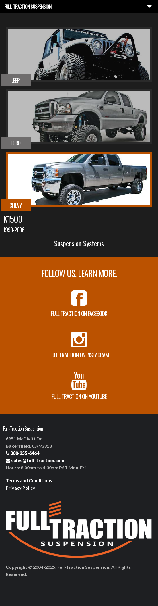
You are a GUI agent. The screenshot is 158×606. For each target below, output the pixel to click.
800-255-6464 (22, 453)
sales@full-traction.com (35, 460)
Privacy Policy (20, 487)
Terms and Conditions (29, 480)
